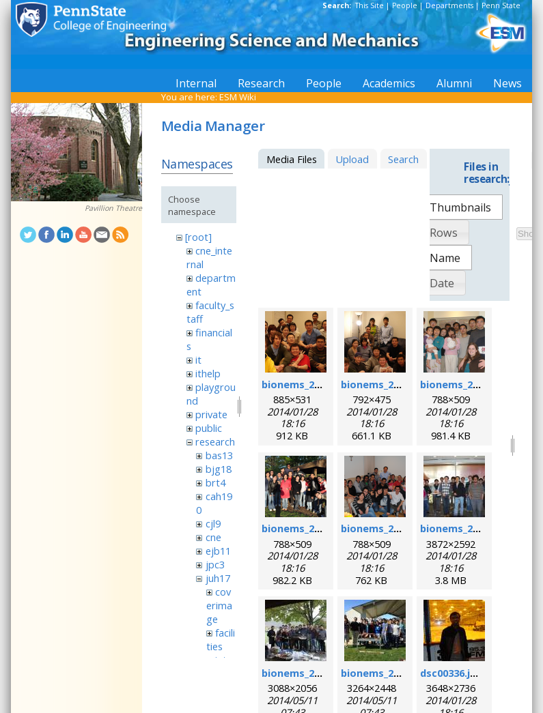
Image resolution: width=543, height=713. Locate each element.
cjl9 (213, 523)
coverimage (219, 605)
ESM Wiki (237, 97)
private (211, 414)
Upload (352, 159)
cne (213, 537)
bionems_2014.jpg (384, 673)
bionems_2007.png (386, 384)
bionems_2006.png (307, 384)
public (208, 428)
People (404, 5)
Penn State (501, 5)
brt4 (215, 482)
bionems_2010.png (307, 528)
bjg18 (219, 469)
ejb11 (218, 550)
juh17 (218, 578)
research (215, 441)
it (198, 359)
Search (403, 159)
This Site (369, 5)
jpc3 (215, 564)
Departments (449, 5)
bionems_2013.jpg (305, 673)
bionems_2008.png (465, 384)
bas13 (219, 455)
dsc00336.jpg (451, 673)
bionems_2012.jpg (463, 528)
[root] (198, 237)
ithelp (208, 373)
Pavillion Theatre (113, 208)
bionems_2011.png (386, 528)
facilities (220, 639)
